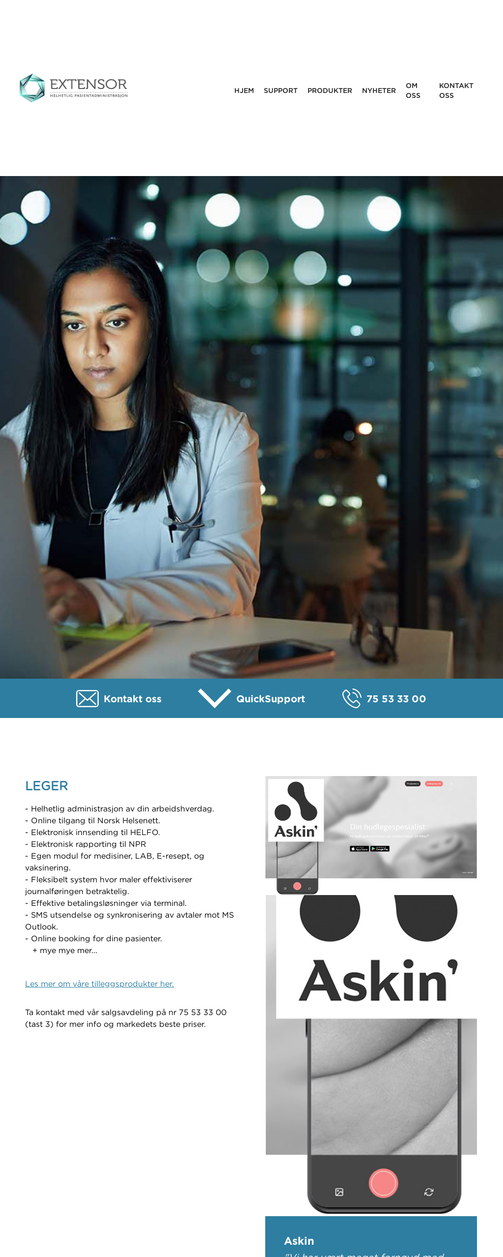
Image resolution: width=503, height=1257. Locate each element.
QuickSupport (270, 698)
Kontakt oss (456, 90)
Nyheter (379, 90)
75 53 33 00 (396, 698)
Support (281, 90)
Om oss (413, 90)
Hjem (244, 90)
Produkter (329, 90)
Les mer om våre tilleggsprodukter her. (99, 983)
